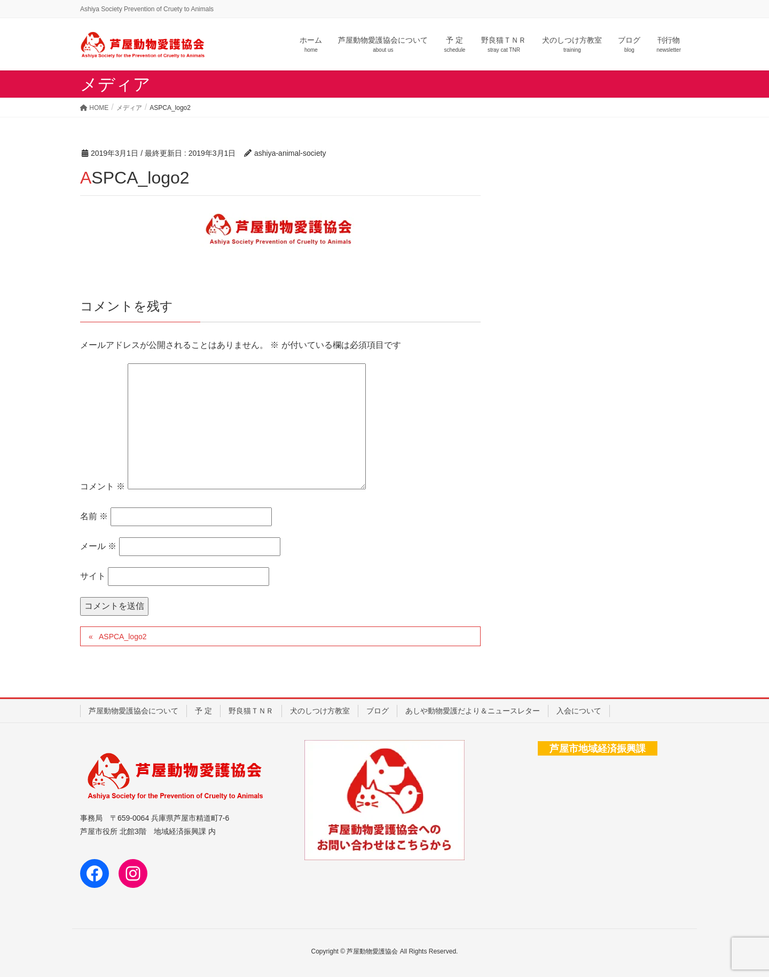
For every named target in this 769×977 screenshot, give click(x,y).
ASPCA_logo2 (123, 636)
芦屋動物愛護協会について (133, 710)
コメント (102, 486)
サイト (93, 576)
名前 (94, 516)
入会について (578, 710)
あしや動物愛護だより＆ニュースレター (472, 710)
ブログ (377, 710)
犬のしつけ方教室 (320, 710)
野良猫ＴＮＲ (251, 710)
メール (98, 546)
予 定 (203, 710)
